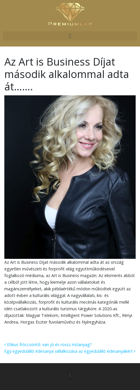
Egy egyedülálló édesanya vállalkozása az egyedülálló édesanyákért (69, 351)
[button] (70, 36)
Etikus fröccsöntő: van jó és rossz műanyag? (48, 344)
